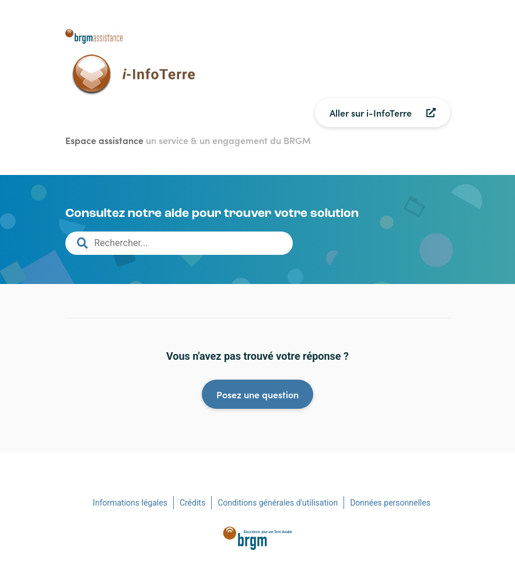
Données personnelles (390, 502)
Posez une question (257, 394)
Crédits (192, 502)
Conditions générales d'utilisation (278, 502)
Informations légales (130, 502)
